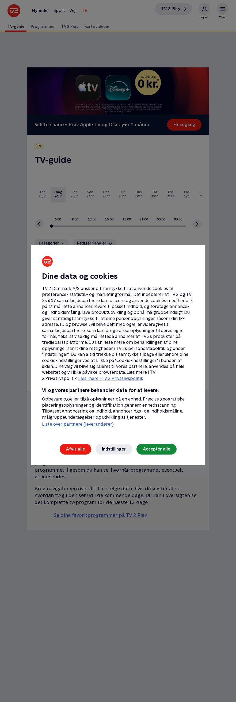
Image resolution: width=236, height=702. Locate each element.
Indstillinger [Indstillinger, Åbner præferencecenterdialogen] (114, 449)
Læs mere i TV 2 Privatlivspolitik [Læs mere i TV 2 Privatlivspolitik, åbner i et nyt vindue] (110, 378)
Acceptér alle (156, 449)
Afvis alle (75, 449)
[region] (118, 351)
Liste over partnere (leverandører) (78, 424)
